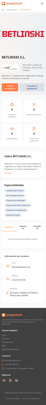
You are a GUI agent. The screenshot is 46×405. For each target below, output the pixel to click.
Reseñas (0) (9, 227)
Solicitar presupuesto (9, 87)
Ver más (8, 173)
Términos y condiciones (31, 398)
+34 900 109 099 (12, 364)
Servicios (5, 338)
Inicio (4, 335)
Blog (4, 346)
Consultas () (37, 227)
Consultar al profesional (32, 87)
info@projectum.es (13, 360)
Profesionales (12, 10)
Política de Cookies (13, 398)
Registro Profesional (10, 349)
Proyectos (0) (23, 227)
